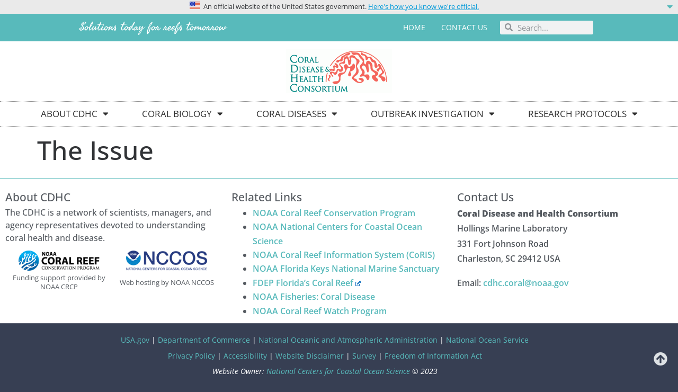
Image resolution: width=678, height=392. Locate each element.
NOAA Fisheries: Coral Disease (314, 296)
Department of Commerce (204, 340)
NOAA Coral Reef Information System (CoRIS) (344, 255)
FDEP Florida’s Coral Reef (307, 283)
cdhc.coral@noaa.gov (526, 283)
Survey (364, 356)
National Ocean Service (487, 340)
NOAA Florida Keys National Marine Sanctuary (346, 268)
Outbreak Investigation (433, 113)
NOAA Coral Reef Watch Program (320, 311)
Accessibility (245, 356)
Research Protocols (583, 113)
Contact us (464, 27)
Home (414, 27)
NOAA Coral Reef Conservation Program (334, 213)
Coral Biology (182, 113)
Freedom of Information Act (433, 356)
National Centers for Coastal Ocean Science (338, 371)
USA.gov (135, 340)
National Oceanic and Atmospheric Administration (348, 340)
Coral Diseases (296, 113)
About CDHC (75, 113)
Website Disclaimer (309, 356)
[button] (339, 6)
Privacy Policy (191, 356)
